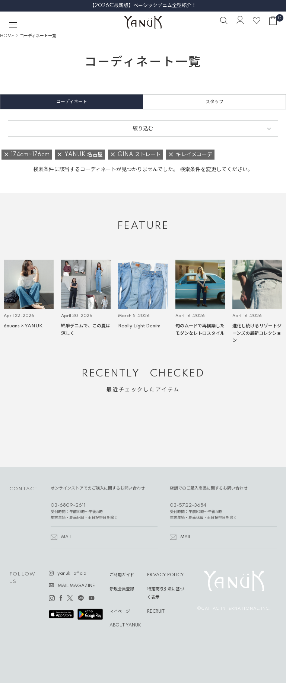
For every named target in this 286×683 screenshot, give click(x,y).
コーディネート (71, 101)
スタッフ (214, 101)
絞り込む (143, 129)
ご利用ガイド (121, 575)
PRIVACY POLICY (165, 575)
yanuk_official (72, 573)
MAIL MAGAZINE (76, 586)
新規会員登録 (121, 589)
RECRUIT (156, 611)
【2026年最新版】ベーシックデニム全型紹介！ (143, 5)
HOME (7, 36)
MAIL (66, 537)
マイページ (119, 611)
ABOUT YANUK (125, 625)
